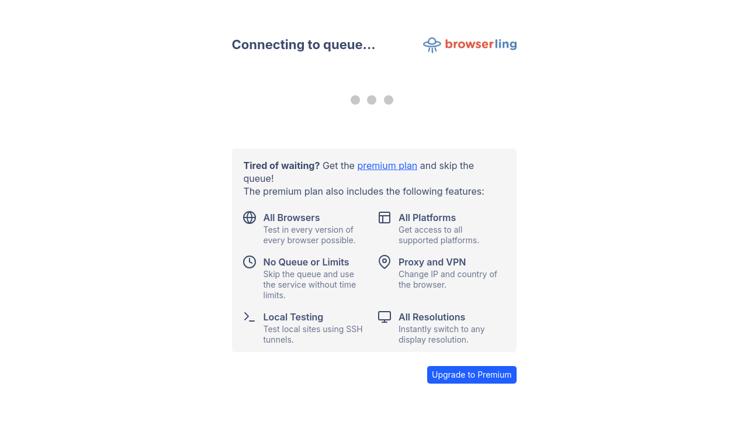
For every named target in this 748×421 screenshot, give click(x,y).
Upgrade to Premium (472, 374)
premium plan (387, 165)
